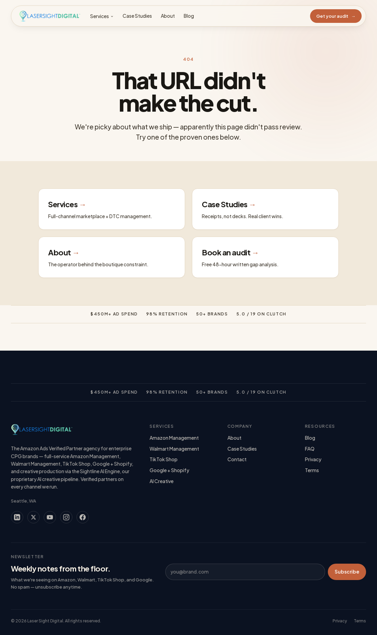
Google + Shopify (169, 470)
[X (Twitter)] (33, 517)
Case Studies (137, 16)
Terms (312, 470)
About (168, 16)
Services (102, 16)
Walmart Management (174, 449)
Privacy (313, 459)
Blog (189, 16)
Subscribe (347, 571)
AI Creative (161, 481)
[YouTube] (50, 517)
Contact (237, 459)
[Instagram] (66, 517)
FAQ (310, 449)
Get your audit (335, 16)
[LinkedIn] (17, 517)
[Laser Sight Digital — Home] (50, 16)
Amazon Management (174, 438)
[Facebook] (82, 517)
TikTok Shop (164, 459)
